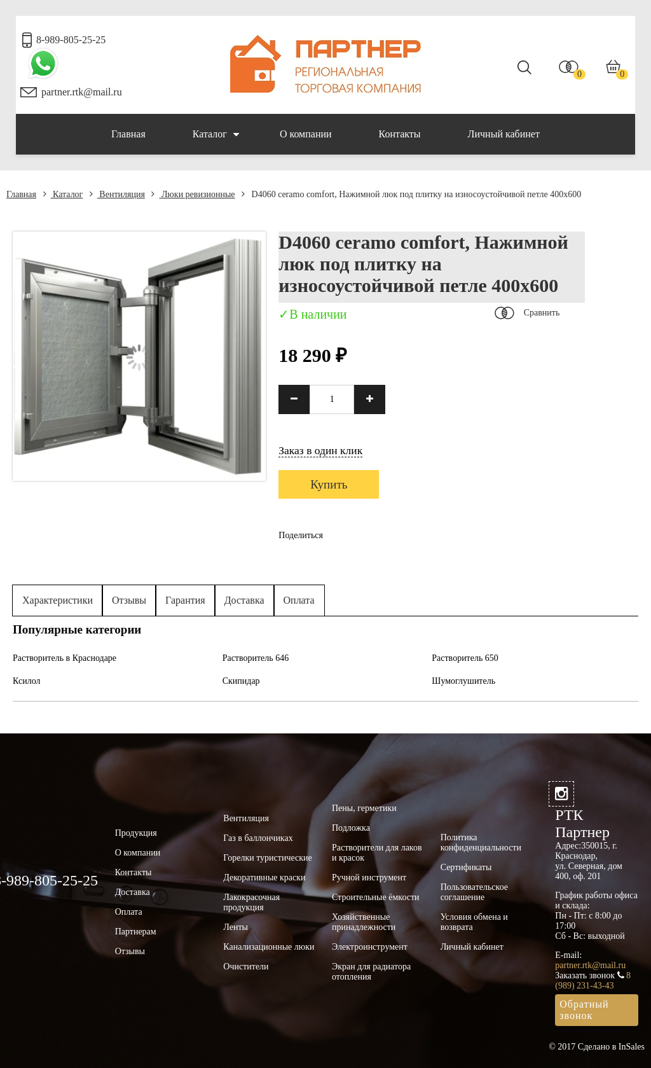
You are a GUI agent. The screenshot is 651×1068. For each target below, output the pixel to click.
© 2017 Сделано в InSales (597, 1046)
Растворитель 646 (256, 658)
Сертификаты (466, 867)
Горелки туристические (267, 858)
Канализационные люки (268, 947)
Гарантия (185, 600)
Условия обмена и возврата (474, 922)
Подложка (351, 828)
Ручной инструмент (369, 877)
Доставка (244, 600)
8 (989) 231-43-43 (593, 980)
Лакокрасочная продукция (251, 902)
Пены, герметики (364, 808)
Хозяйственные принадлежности (363, 922)
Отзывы (129, 600)
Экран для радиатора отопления (371, 971)
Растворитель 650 (465, 658)
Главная (128, 133)
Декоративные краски (264, 877)
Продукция (136, 833)
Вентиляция (117, 194)
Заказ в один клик (320, 450)
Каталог (216, 134)
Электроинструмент (370, 947)
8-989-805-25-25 (71, 39)
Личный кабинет (504, 133)
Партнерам (135, 931)
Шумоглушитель (463, 681)
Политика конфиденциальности (481, 842)
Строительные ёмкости (376, 897)
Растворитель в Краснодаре (64, 658)
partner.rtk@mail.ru (81, 92)
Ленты (235, 927)
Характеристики (57, 600)
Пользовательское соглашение (474, 892)
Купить (328, 484)
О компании (306, 133)
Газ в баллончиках (257, 838)
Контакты (400, 133)
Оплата (299, 600)
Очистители (245, 966)
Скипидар (241, 681)
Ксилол (26, 681)
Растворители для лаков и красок (377, 853)
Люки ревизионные (193, 194)
